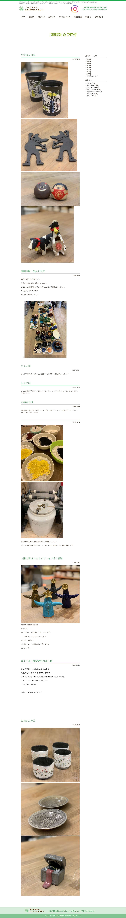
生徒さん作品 (91, 93)
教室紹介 (31, 17)
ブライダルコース (64, 17)
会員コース (51, 17)
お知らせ (89, 83)
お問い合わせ (98, 17)
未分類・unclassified (93, 91)
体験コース (41, 17)
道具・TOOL (91, 96)
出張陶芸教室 (78, 17)
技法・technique (92, 87)
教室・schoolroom (92, 89)
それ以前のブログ (92, 76)
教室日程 (88, 17)
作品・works (90, 85)
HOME (23, 17)
